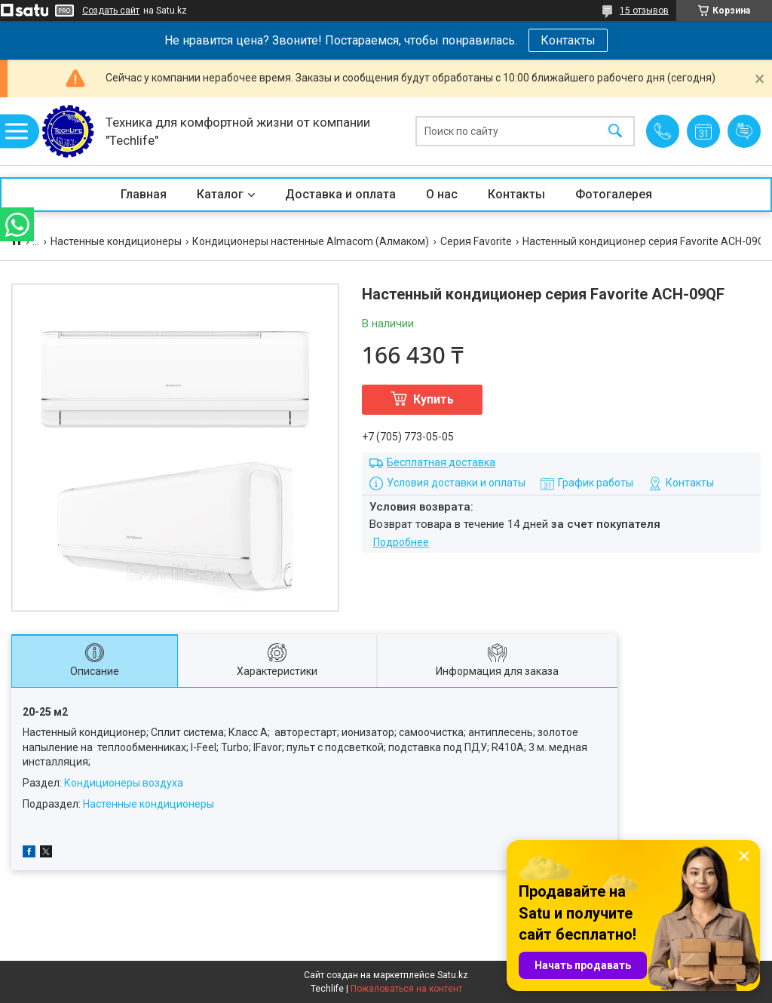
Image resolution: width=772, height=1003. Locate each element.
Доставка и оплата (340, 194)
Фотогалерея (613, 194)
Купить (433, 399)
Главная (144, 194)
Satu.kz (452, 975)
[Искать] (615, 132)
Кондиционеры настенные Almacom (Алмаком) (310, 241)
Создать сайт (110, 10)
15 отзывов (644, 10)
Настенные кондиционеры (116, 241)
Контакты (568, 40)
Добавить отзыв (744, 131)
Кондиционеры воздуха (123, 783)
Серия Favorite (476, 241)
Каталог (220, 194)
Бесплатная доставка (441, 462)
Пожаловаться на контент (406, 988)
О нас (442, 194)
